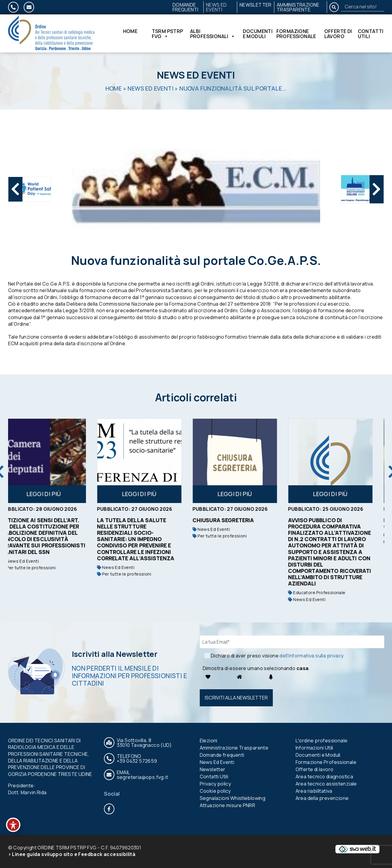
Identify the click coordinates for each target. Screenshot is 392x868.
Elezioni (208, 740)
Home (130, 31)
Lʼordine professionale (322, 740)
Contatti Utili (371, 33)
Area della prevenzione (322, 798)
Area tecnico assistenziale (326, 783)
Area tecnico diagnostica (324, 776)
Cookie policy (215, 791)
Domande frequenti (185, 7)
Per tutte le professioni (37, 567)
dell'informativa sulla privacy (311, 655)
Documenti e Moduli (258, 33)
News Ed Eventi (216, 7)
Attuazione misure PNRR (227, 805)
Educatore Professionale (326, 592)
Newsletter (256, 4)
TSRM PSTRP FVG (167, 33)
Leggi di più (52, 494)
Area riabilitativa (314, 791)
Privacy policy (215, 783)
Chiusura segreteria (232, 520)
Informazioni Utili (314, 747)
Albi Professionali (212, 33)
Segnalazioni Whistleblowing (233, 798)
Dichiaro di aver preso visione (277, 655)
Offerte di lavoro (338, 33)
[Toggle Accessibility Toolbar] (13, 825)
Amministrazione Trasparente (298, 7)
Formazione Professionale (296, 33)
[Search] (362, 6)
